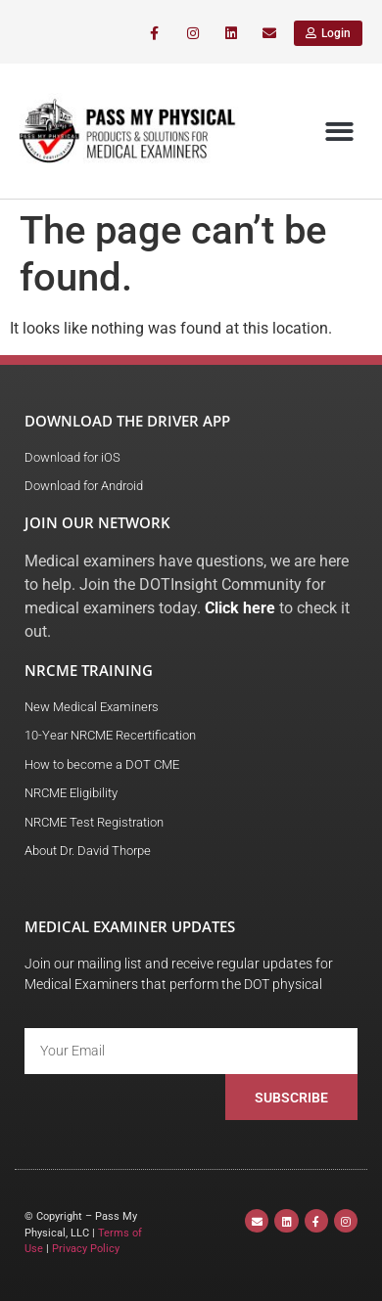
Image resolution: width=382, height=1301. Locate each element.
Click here (240, 608)
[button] (340, 132)
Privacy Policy (85, 1248)
